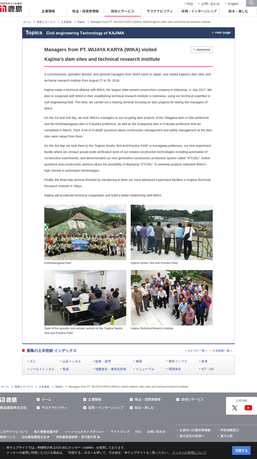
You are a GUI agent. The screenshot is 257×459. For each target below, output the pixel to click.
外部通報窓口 (229, 430)
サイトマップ (120, 432)
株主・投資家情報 (85, 11)
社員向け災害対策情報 (194, 430)
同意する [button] (241, 450)
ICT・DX (207, 369)
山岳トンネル (71, 361)
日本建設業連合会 (35, 437)
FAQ (190, 4)
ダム (33, 361)
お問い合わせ (210, 4)
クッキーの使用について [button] (189, 452)
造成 (65, 369)
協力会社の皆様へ (191, 436)
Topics (81, 22)
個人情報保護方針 (46, 432)
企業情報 (48, 11)
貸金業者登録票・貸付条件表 (76, 437)
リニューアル (145, 369)
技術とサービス (122, 11)
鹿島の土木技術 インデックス (52, 351)
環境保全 (175, 369)
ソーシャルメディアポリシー (85, 432)
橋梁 (139, 361)
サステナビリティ (160, 11)
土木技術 (66, 22)
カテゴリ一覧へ (197, 350)
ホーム (27, 22)
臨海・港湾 (103, 361)
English (233, 4)
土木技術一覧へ (222, 350)
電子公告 (226, 436)
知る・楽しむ (238, 11)
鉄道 (204, 361)
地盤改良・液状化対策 (110, 369)
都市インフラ (178, 361)
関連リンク (8, 437)
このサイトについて (14, 432)
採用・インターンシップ (199, 11)
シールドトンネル (42, 369)
